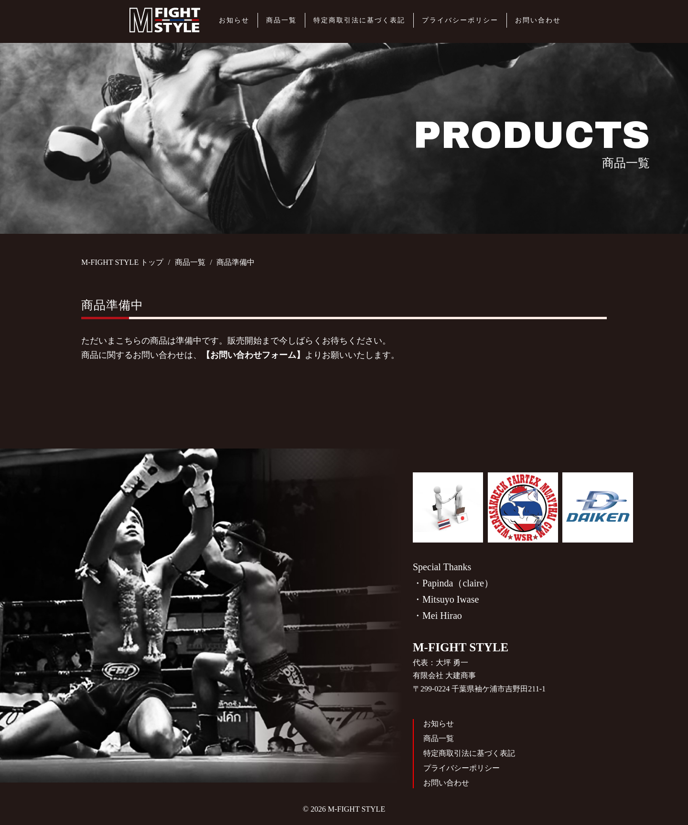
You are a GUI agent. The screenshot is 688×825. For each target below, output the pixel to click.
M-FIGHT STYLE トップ (122, 262)
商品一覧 (281, 20)
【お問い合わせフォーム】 (253, 355)
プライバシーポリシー (460, 20)
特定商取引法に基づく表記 (359, 20)
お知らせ (234, 20)
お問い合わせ (538, 20)
